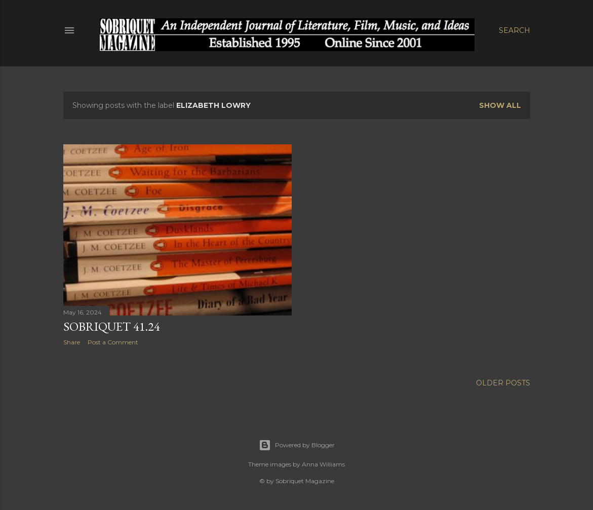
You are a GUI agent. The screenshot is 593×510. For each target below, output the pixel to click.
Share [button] (71, 342)
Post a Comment (113, 342)
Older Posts (503, 382)
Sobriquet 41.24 (111, 326)
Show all (500, 105)
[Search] (514, 30)
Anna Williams (323, 464)
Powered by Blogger (297, 445)
